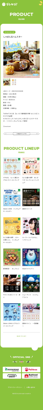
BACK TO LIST (21, 340)
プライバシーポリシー (15, 397)
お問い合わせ (30, 397)
